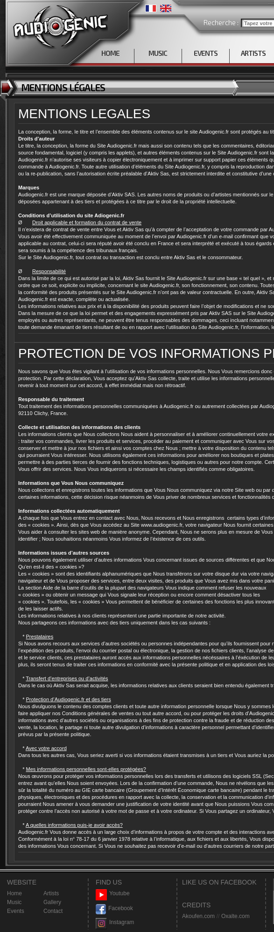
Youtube (113, 893)
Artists (51, 893)
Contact (53, 911)
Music (14, 902)
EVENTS (206, 53)
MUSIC (157, 53)
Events (15, 911)
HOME (110, 53)
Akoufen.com (198, 916)
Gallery (52, 902)
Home (14, 893)
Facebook (114, 908)
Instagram (115, 922)
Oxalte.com (235, 916)
